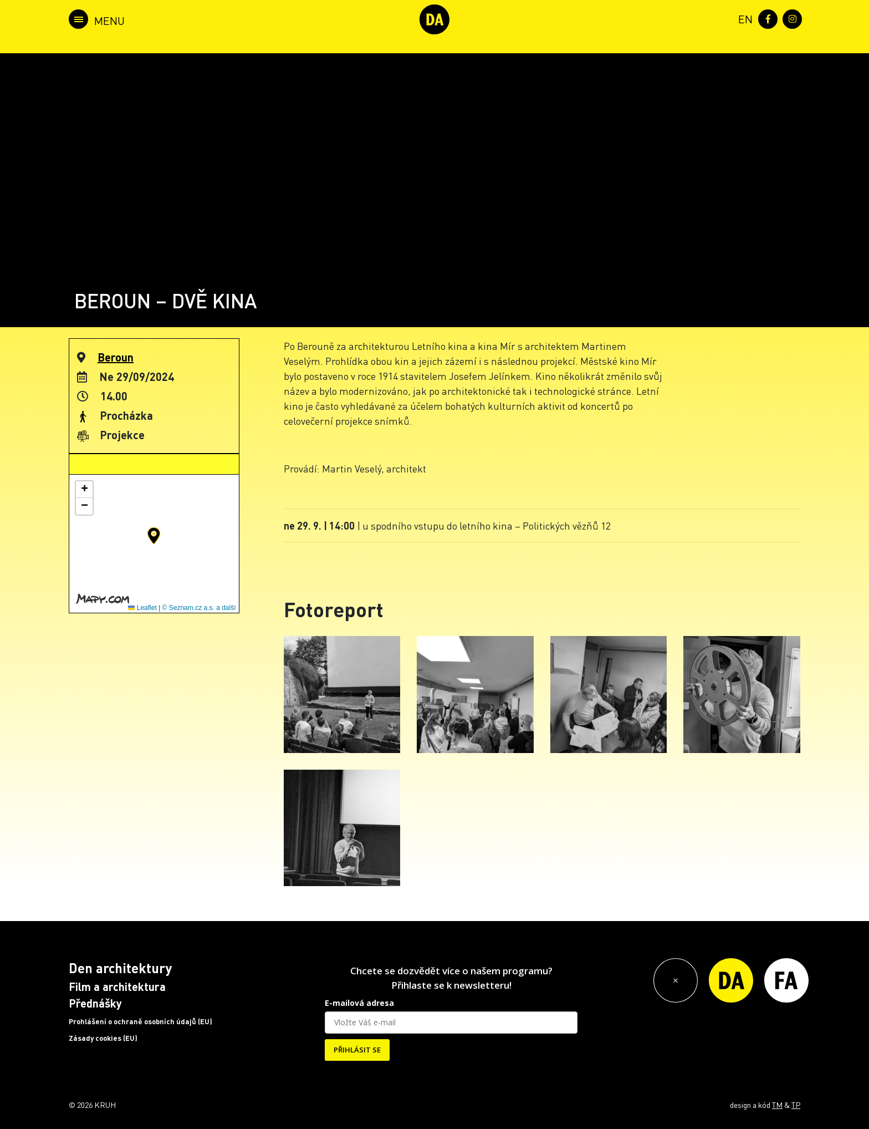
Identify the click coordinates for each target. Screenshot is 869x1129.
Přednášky (95, 1003)
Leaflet (142, 608)
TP (795, 1105)
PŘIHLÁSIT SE (357, 1050)
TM (777, 1105)
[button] (153, 535)
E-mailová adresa (359, 1003)
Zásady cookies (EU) (103, 1038)
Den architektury (120, 968)
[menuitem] (743, 18)
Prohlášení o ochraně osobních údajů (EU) (140, 1021)
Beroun (116, 357)
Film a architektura (117, 986)
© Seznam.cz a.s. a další (199, 608)
